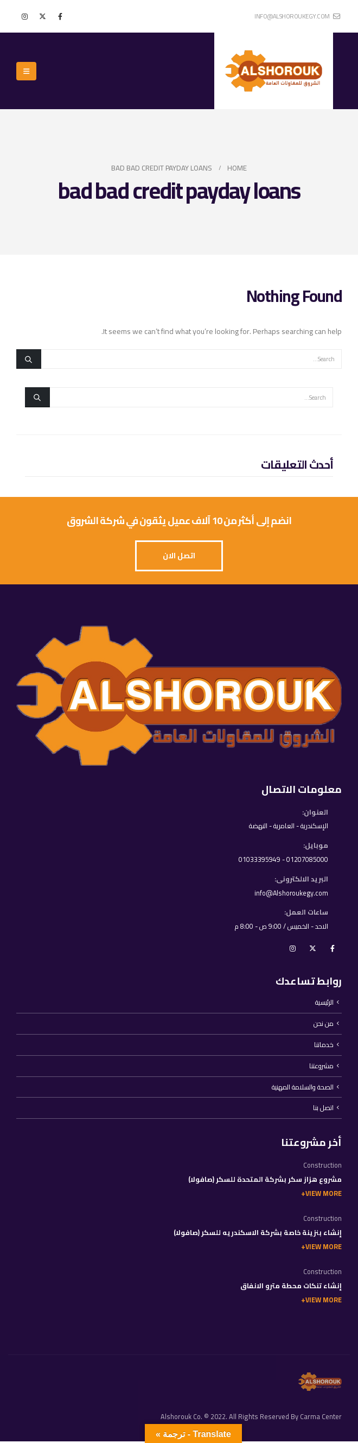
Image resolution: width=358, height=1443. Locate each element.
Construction (322, 1167)
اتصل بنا (323, 1109)
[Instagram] (24, 16)
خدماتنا (324, 1045)
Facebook (332, 949)
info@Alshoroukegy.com (290, 893)
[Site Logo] (273, 71)
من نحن (324, 1024)
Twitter (312, 949)
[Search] (28, 359)
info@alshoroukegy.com (297, 16)
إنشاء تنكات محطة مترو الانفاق (291, 1287)
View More (323, 1195)
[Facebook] (60, 16)
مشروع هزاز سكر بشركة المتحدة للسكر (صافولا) (265, 1181)
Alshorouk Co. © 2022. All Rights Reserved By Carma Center (251, 1418)
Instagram (292, 949)
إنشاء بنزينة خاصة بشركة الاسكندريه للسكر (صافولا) (258, 1234)
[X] (42, 16)
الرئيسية (324, 1003)
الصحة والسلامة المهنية (302, 1088)
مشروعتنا (321, 1067)
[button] (26, 71)
